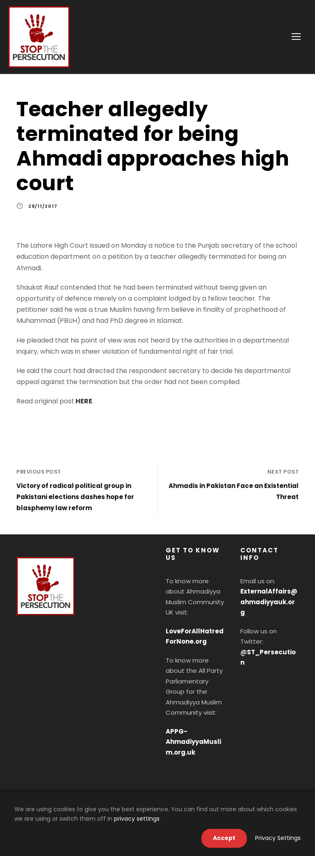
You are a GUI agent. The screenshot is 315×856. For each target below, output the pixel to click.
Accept (224, 838)
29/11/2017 (42, 206)
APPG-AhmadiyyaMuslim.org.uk (193, 742)
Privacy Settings (278, 838)
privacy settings (137, 819)
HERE (83, 401)
